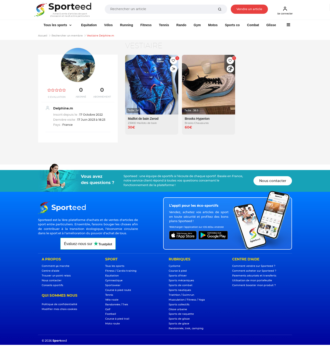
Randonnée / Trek (116, 304)
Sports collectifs (179, 304)
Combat (253, 25)
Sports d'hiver (178, 275)
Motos (212, 25)
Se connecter (285, 10)
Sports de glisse (179, 319)
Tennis (164, 25)
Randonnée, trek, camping (186, 328)
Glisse (271, 25)
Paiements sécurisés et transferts (254, 275)
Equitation (89, 25)
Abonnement (102, 97)
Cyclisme (174, 266)
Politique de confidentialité (59, 304)
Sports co (232, 25)
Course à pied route (118, 290)
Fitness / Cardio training (121, 271)
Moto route (112, 323)
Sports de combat (180, 285)
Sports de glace (179, 323)
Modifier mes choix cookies (59, 309)
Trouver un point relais (56, 275)
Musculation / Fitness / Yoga (187, 299)
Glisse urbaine (178, 309)
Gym (197, 25)
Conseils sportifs (52, 285)
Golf (107, 309)
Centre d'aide (50, 271)
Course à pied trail (117, 319)
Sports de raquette (181, 314)
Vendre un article (249, 9)
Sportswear (113, 285)
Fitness (145, 25)
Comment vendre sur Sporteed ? (253, 266)
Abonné (81, 97)
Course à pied (178, 271)
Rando (181, 25)
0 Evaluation (57, 97)
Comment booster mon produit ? (254, 285)
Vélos (108, 25)
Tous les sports (56, 25)
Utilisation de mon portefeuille (252, 280)
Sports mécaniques (181, 280)
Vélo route (111, 299)
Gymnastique (114, 280)
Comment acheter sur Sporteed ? (254, 271)
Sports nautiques (180, 290)
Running (126, 25)
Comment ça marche (55, 266)
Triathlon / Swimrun (181, 295)
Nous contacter (272, 181)
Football (110, 314)
